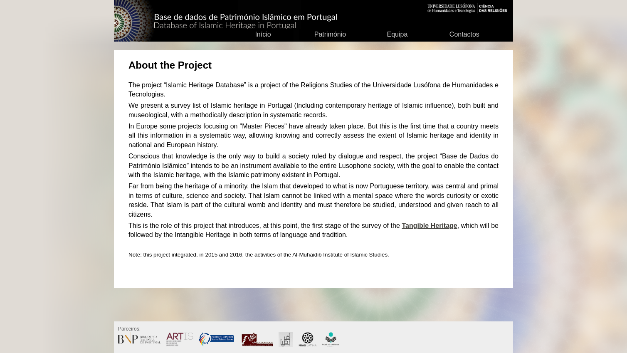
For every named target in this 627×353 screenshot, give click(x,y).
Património (330, 34)
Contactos (464, 34)
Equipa (397, 34)
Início (263, 34)
